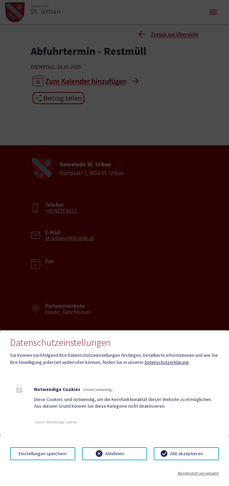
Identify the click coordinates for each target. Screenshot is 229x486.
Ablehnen (114, 454)
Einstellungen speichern (43, 454)
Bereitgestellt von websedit (198, 473)
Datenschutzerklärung (167, 362)
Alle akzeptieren (186, 454)
